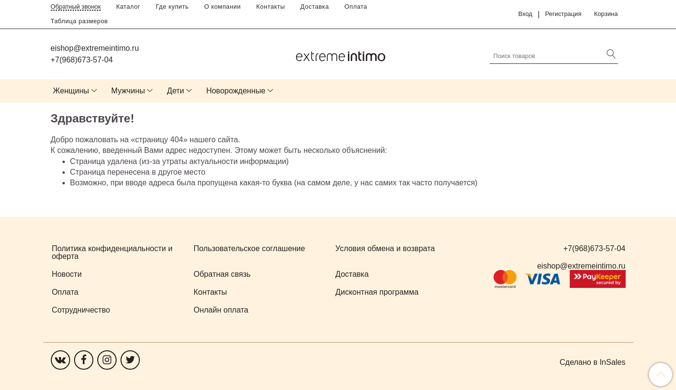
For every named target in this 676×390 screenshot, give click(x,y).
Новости (67, 274)
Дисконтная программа (377, 292)
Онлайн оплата (221, 310)
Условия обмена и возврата (385, 248)
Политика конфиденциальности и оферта (112, 252)
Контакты (270, 6)
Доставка (314, 6)
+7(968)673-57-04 (82, 60)
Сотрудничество (81, 310)
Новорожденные (235, 91)
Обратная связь (222, 274)
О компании (222, 6)
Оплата (356, 6)
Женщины (71, 91)
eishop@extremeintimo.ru (95, 48)
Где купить (172, 6)
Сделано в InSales (593, 362)
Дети (175, 91)
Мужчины (128, 91)
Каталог (128, 6)
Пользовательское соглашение (249, 248)
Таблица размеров (79, 21)
